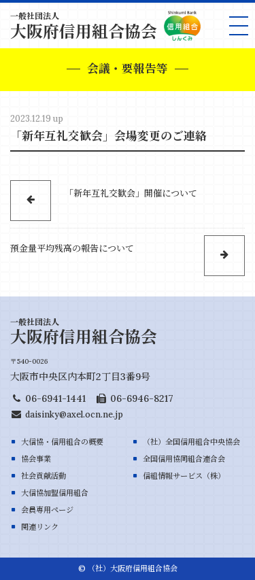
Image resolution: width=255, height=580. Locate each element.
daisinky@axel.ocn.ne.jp (74, 414)
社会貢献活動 (43, 476)
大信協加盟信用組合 (54, 493)
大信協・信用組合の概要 (62, 442)
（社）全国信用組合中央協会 (191, 442)
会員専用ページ (47, 510)
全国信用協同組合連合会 (184, 459)
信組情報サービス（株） (184, 476)
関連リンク (39, 527)
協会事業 (36, 459)
